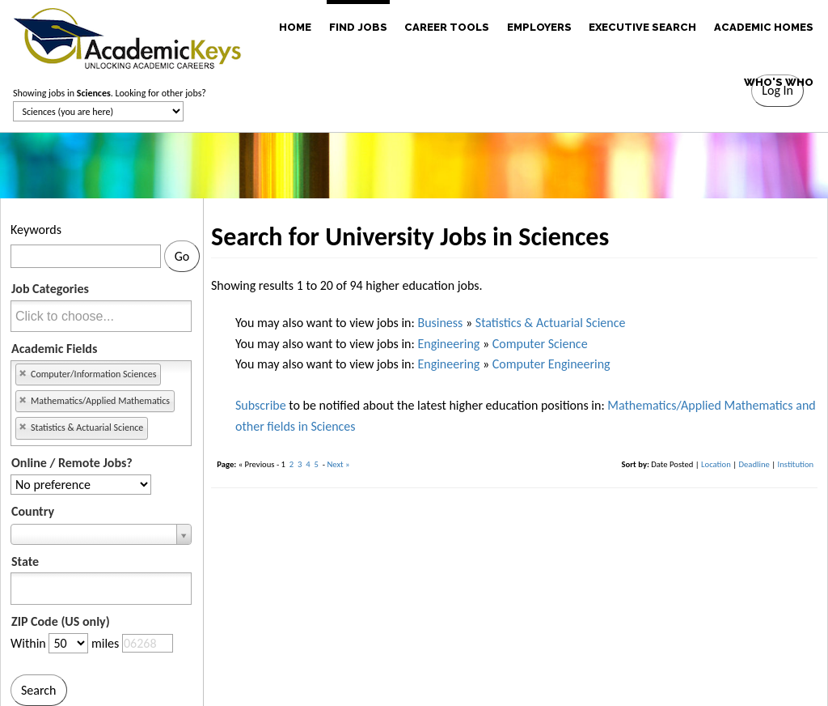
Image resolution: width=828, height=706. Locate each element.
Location (716, 464)
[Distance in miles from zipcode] (68, 643)
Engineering (448, 343)
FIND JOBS (358, 27)
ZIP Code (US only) (60, 621)
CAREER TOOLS (446, 27)
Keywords (36, 229)
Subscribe (260, 405)
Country (32, 511)
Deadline (753, 464)
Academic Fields (54, 348)
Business (440, 322)
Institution (796, 464)
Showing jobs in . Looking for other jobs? (109, 93)
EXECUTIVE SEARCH (642, 27)
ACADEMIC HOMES (763, 27)
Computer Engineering (551, 364)
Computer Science (540, 343)
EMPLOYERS (539, 27)
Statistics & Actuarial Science (550, 322)
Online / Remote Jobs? (72, 462)
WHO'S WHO (778, 82)
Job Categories (50, 288)
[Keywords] (86, 257)
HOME (295, 27)
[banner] (127, 36)
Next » (338, 464)
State (25, 561)
